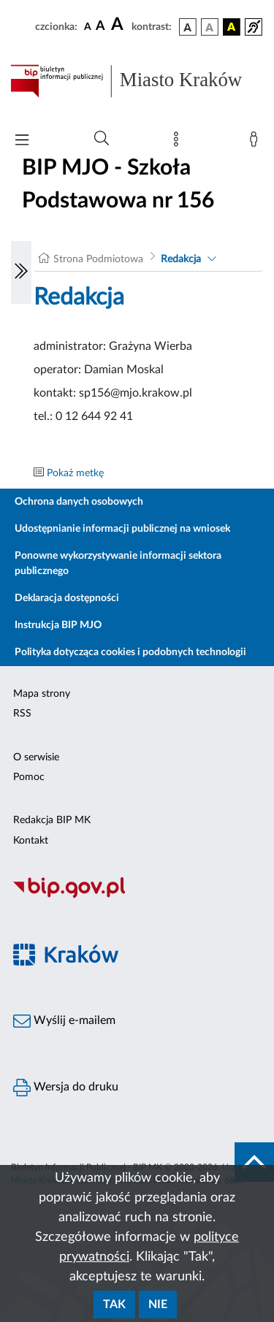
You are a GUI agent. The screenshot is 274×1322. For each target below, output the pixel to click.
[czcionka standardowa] (87, 26)
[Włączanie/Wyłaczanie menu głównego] (22, 141)
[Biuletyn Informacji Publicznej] (137, 896)
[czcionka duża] (119, 25)
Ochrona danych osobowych (79, 502)
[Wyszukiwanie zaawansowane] (101, 138)
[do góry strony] (254, 1162)
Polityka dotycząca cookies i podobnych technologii (130, 652)
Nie (157, 1304)
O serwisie (36, 757)
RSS (22, 713)
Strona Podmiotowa (98, 259)
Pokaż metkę (75, 473)
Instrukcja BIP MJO (58, 625)
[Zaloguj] (256, 142)
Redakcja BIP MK (52, 820)
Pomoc (29, 777)
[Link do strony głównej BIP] (137, 81)
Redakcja (181, 259)
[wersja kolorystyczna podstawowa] (187, 27)
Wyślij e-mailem (64, 1021)
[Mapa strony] (179, 142)
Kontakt (30, 841)
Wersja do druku (65, 1087)
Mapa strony (41, 694)
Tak (114, 1304)
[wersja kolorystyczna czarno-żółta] (231, 27)
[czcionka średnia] (100, 27)
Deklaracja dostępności (67, 598)
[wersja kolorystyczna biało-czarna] (209, 27)
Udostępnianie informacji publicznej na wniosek (122, 529)
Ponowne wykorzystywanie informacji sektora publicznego (118, 563)
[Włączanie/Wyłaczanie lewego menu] (21, 272)
